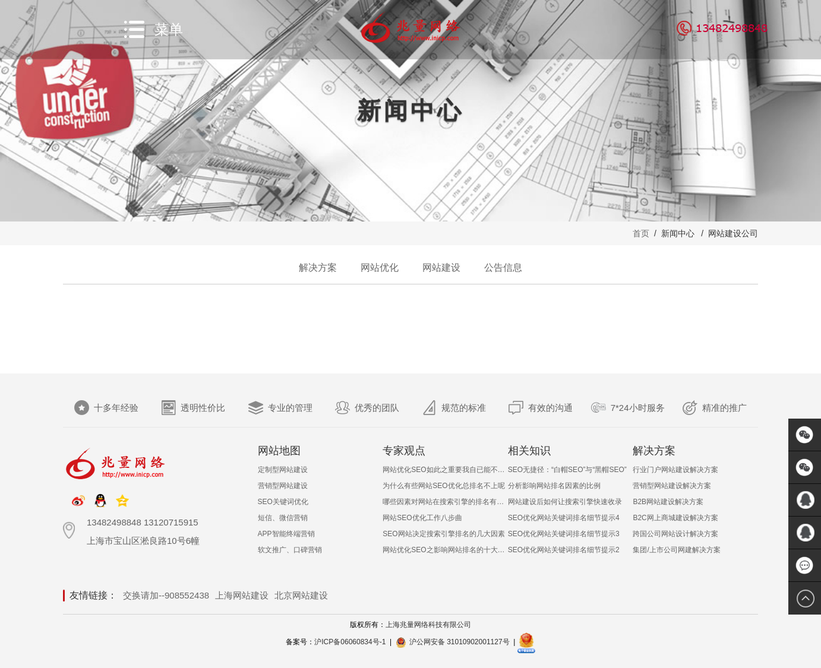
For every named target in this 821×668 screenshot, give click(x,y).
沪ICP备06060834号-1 (350, 642)
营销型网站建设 (283, 486)
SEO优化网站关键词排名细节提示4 (564, 518)
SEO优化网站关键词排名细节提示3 (564, 534)
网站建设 (441, 267)
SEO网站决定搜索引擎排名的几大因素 (443, 534)
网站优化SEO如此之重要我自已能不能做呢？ (445, 470)
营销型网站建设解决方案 (672, 486)
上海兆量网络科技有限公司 (428, 624)
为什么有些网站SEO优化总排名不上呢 (443, 486)
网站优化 (380, 267)
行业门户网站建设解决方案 (675, 470)
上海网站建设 (242, 595)
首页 (641, 233)
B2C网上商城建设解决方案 (675, 518)
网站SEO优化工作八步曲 (422, 518)
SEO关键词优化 (283, 502)
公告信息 (503, 267)
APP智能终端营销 (286, 534)
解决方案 (318, 267)
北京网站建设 (301, 595)
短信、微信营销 (283, 518)
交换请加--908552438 (166, 595)
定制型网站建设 (283, 470)
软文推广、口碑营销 (290, 550)
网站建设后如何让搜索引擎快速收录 (565, 502)
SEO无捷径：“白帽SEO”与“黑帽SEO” (567, 470)
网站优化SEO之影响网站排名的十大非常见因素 (445, 550)
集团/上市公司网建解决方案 (676, 550)
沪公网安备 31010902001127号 (459, 642)
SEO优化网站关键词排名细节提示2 (564, 550)
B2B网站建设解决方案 (668, 502)
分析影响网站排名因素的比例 (554, 486)
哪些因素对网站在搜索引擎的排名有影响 (445, 502)
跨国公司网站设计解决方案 (675, 534)
